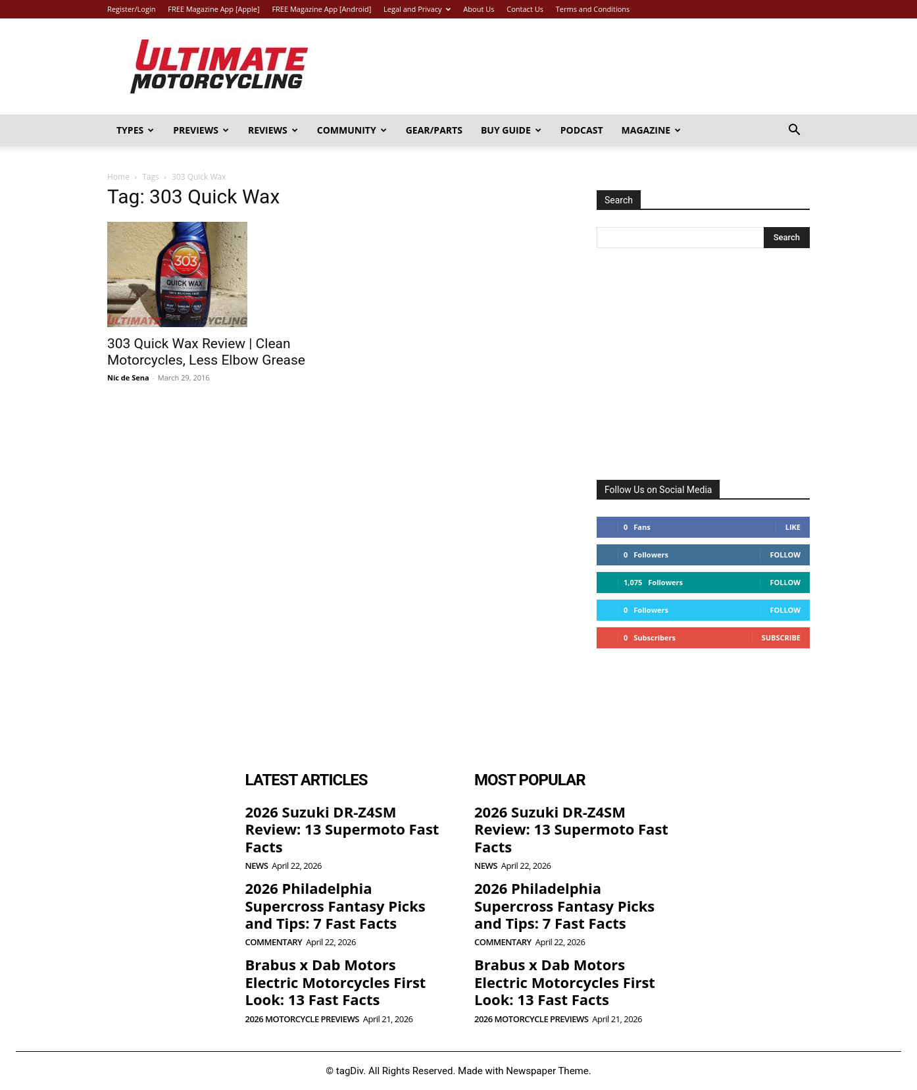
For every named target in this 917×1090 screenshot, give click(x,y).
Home (118, 176)
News (256, 865)
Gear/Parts (434, 130)
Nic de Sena (128, 377)
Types (135, 130)
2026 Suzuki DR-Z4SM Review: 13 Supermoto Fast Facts (342, 829)
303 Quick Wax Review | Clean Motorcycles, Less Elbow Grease (206, 352)
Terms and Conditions (593, 9)
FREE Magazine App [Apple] (213, 9)
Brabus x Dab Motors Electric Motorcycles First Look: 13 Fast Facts (335, 981)
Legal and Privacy (417, 9)
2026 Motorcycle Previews (302, 1019)
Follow (785, 554)
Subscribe (781, 637)
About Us (478, 9)
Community (352, 130)
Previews (201, 130)
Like (793, 527)
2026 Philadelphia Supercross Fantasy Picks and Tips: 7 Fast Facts (335, 905)
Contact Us (525, 9)
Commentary (274, 942)
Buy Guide (511, 130)
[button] (794, 131)
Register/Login (131, 9)
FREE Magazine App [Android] (321, 9)
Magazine (652, 130)
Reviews (273, 130)
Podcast (581, 130)
